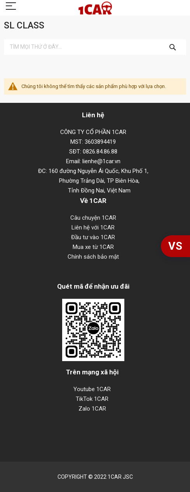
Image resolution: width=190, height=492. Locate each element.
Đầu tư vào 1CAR (93, 237)
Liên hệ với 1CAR (93, 227)
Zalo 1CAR (92, 408)
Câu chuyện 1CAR (93, 217)
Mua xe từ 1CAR (93, 246)
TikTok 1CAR (92, 398)
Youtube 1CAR (92, 389)
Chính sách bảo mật (93, 256)
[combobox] (95, 47)
